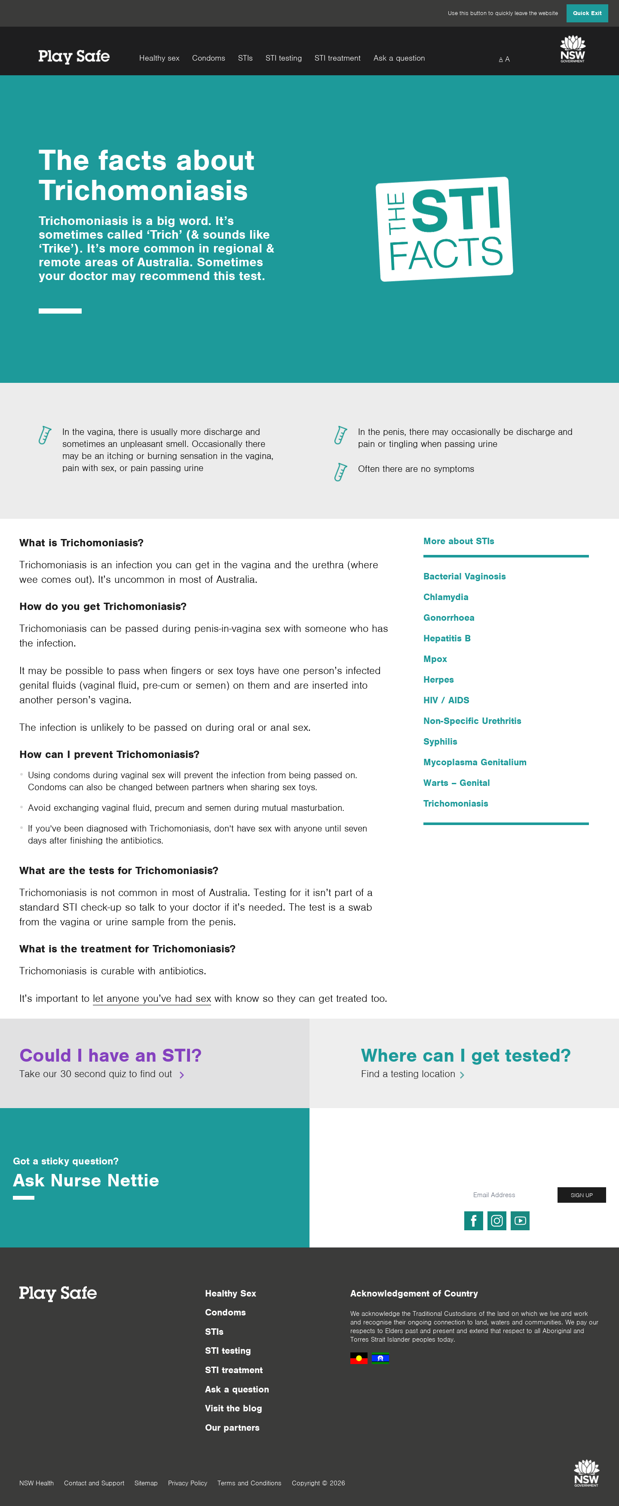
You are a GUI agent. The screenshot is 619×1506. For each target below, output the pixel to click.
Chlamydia (446, 597)
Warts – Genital (456, 782)
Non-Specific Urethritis (472, 721)
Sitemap (146, 1483)
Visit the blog (233, 1408)
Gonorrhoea (449, 617)
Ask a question (399, 58)
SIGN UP (582, 1195)
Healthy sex (159, 58)
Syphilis (440, 741)
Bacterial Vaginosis (464, 576)
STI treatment (338, 58)
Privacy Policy (187, 1483)
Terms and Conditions (250, 1483)
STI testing (284, 58)
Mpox (435, 659)
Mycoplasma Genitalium (475, 762)
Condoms (208, 58)
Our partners (232, 1427)
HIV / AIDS (446, 700)
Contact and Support (94, 1483)
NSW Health (36, 1483)
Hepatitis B (447, 638)
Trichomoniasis (455, 803)
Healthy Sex (230, 1293)
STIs (245, 58)
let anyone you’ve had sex (152, 998)
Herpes (438, 679)
